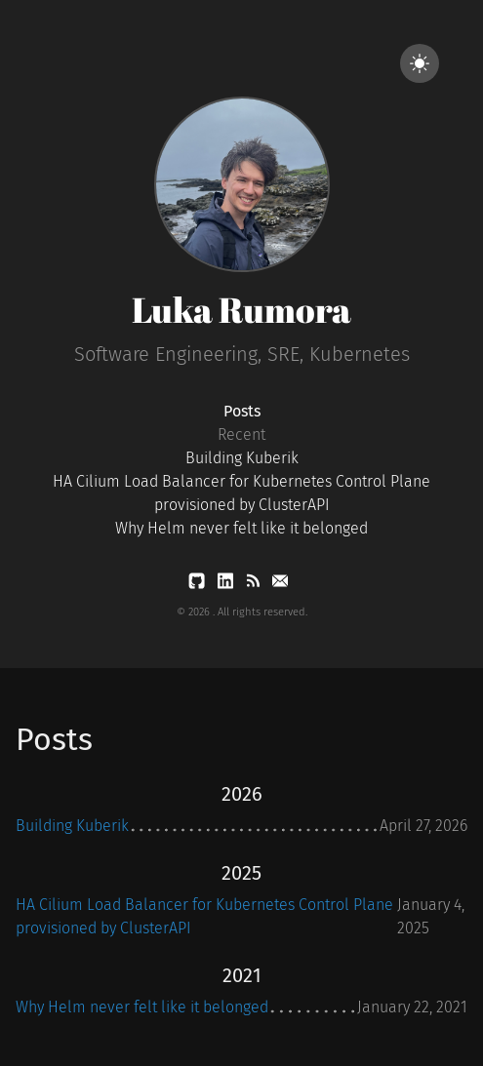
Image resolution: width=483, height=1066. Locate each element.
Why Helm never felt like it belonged (241, 528)
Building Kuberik (242, 458)
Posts (242, 411)
